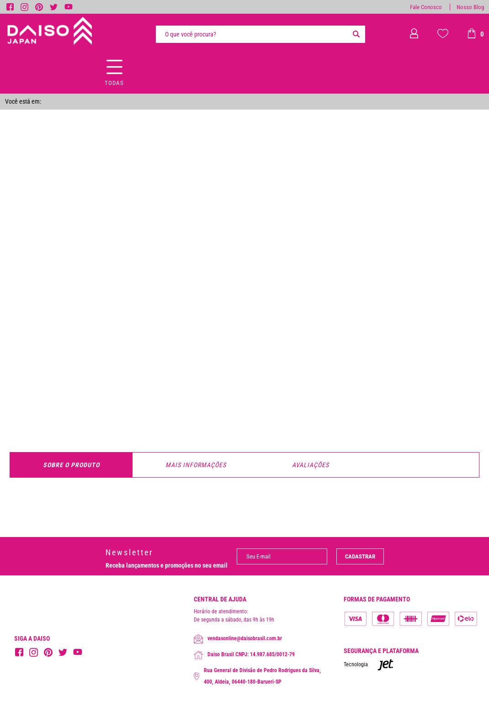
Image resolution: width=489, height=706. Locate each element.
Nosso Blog (470, 7)
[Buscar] (356, 34)
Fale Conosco (426, 7)
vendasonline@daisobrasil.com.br (238, 638)
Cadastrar (360, 556)
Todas (114, 82)
